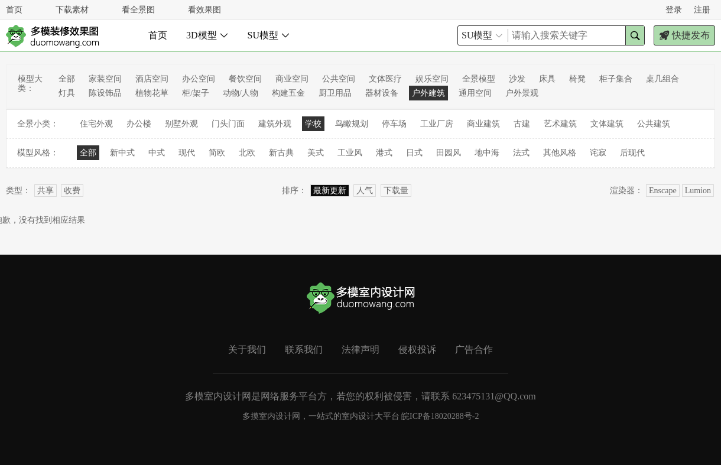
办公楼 (138, 123)
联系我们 (304, 349)
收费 (72, 190)
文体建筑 (606, 123)
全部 (67, 78)
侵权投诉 (417, 349)
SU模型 (269, 35)
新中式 (122, 152)
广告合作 (474, 349)
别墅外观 (181, 123)
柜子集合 (615, 78)
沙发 (517, 78)
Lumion (698, 190)
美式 (315, 152)
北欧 (247, 152)
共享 (45, 190)
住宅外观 (96, 123)
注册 (702, 9)
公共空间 (338, 78)
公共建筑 (653, 123)
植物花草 (151, 93)
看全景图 (138, 9)
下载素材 (72, 9)
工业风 (349, 152)
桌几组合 (662, 78)
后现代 (632, 152)
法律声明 (360, 349)
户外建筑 (428, 93)
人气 (364, 190)
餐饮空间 (245, 78)
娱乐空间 (432, 78)
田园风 (448, 152)
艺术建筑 (560, 123)
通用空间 (475, 93)
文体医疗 (385, 78)
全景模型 (478, 78)
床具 (547, 78)
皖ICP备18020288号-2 (440, 416)
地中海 (487, 152)
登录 (673, 9)
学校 (313, 123)
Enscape (663, 190)
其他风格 (559, 152)
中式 (156, 152)
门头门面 (228, 123)
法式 (521, 152)
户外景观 (521, 93)
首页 (14, 9)
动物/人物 (240, 93)
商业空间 (291, 78)
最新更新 (329, 190)
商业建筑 (483, 123)
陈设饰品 (105, 93)
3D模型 (207, 35)
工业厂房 (436, 123)
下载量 (396, 190)
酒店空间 (151, 78)
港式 (384, 152)
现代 (186, 152)
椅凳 (577, 78)
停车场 (394, 123)
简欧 (217, 152)
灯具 (67, 93)
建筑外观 (274, 123)
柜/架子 (195, 93)
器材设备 (381, 93)
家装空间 (105, 78)
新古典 (281, 152)
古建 (522, 123)
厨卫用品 (335, 93)
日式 (414, 152)
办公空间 (198, 78)
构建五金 (288, 93)
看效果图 (204, 9)
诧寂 (598, 152)
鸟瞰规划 (351, 123)
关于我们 (247, 349)
